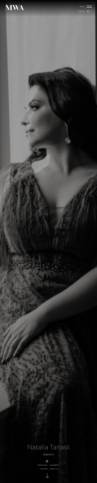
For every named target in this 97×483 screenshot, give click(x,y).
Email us (54, 469)
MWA (14, 7)
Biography (54, 465)
